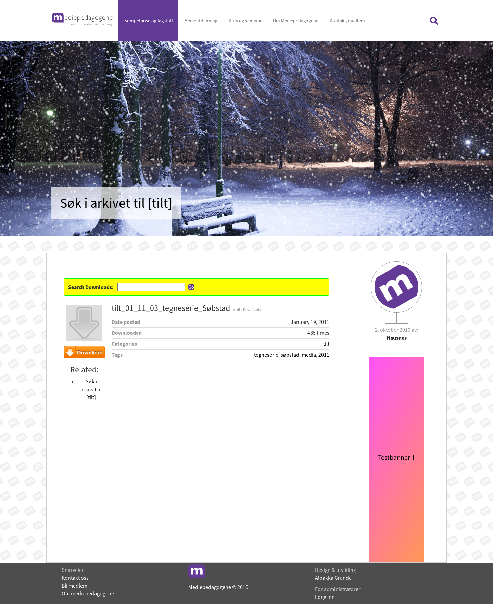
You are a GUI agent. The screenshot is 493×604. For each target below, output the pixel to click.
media (309, 354)
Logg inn (325, 596)
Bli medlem (74, 585)
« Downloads (251, 309)
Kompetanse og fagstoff (148, 20)
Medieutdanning (200, 20)
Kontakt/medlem (347, 20)
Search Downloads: (91, 287)
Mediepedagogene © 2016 (218, 586)
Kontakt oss (75, 577)
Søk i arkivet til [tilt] (91, 389)
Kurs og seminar (245, 20)
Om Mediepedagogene (295, 20)
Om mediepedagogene (88, 593)
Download (84, 352)
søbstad (290, 354)
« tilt (236, 309)
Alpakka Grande (333, 577)
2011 (323, 354)
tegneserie (266, 354)
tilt (326, 343)
